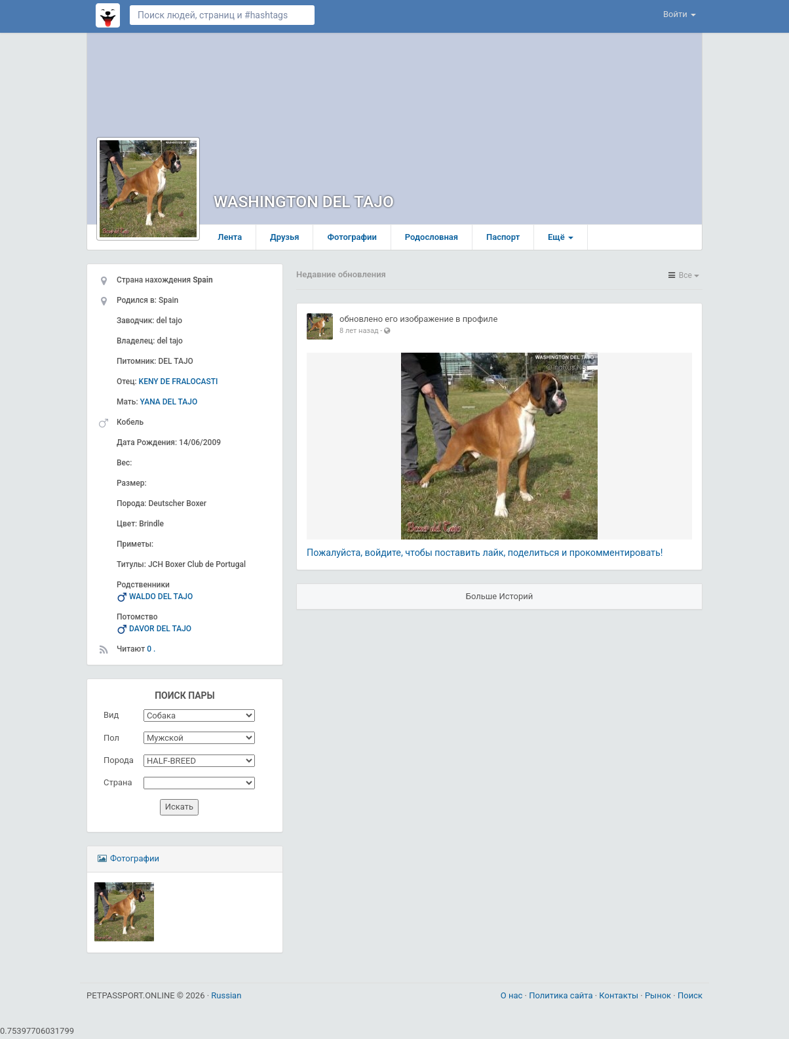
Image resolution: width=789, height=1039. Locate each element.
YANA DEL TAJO (169, 403)
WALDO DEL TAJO (161, 598)
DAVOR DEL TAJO (160, 630)
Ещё (565, 239)
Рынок (659, 997)
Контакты (619, 997)
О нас (513, 997)
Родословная (436, 239)
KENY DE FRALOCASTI (178, 383)
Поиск (690, 997)
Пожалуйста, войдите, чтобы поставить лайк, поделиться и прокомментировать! (485, 554)
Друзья (289, 239)
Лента (234, 239)
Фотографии (356, 239)
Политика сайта (562, 997)
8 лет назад (359, 332)
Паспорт (507, 239)
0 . (151, 651)
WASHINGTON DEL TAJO (305, 204)
